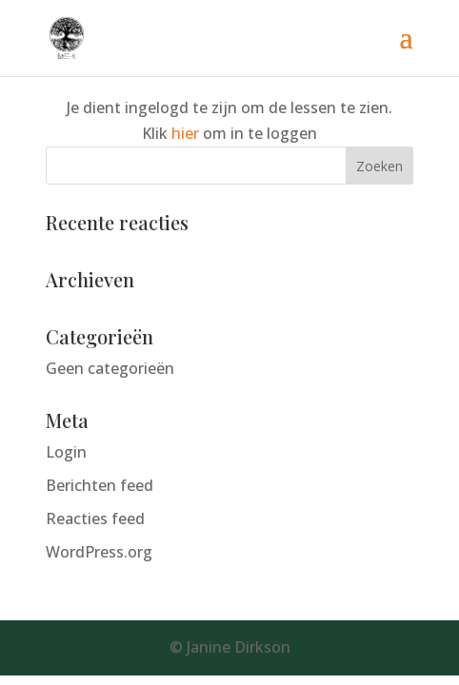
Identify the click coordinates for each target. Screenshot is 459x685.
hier (185, 133)
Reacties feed (95, 518)
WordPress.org (99, 551)
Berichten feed (99, 485)
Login (66, 451)
